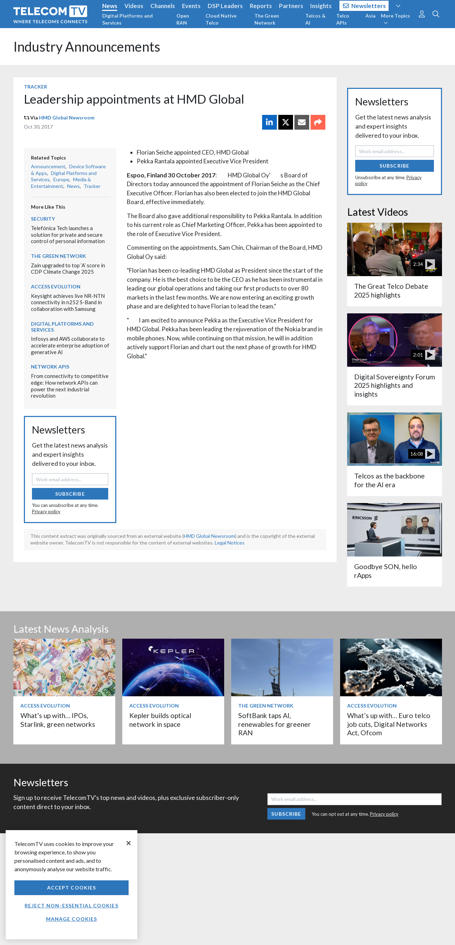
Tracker (35, 87)
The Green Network (266, 19)
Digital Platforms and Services (127, 19)
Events (191, 5)
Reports (261, 5)
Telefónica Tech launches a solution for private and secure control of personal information (68, 234)
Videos (133, 5)
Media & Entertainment (61, 182)
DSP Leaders (225, 5)
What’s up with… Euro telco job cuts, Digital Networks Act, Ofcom (388, 724)
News (109, 5)
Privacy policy (46, 511)
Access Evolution (55, 286)
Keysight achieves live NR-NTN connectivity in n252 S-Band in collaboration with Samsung (68, 302)
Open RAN (182, 19)
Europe (61, 179)
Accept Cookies (71, 888)
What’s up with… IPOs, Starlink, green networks (57, 719)
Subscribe (70, 494)
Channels (162, 5)
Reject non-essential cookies (71, 905)
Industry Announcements (86, 46)
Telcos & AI (315, 19)
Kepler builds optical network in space (160, 719)
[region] (71, 884)
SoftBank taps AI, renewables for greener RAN (274, 724)
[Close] (128, 843)
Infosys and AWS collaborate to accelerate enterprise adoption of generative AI (70, 345)
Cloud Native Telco (221, 19)
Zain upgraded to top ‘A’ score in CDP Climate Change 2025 (68, 268)
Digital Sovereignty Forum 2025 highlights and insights (394, 385)
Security (43, 219)
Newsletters (364, 5)
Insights (321, 5)
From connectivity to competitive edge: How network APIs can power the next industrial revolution (70, 386)
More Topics (395, 19)
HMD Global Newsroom (67, 117)
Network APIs (50, 367)
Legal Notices (230, 543)
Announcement (48, 166)
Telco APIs (342, 19)
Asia (370, 16)
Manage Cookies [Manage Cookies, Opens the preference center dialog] (71, 919)
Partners (291, 5)
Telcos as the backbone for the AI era (389, 480)
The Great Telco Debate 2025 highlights (391, 290)
